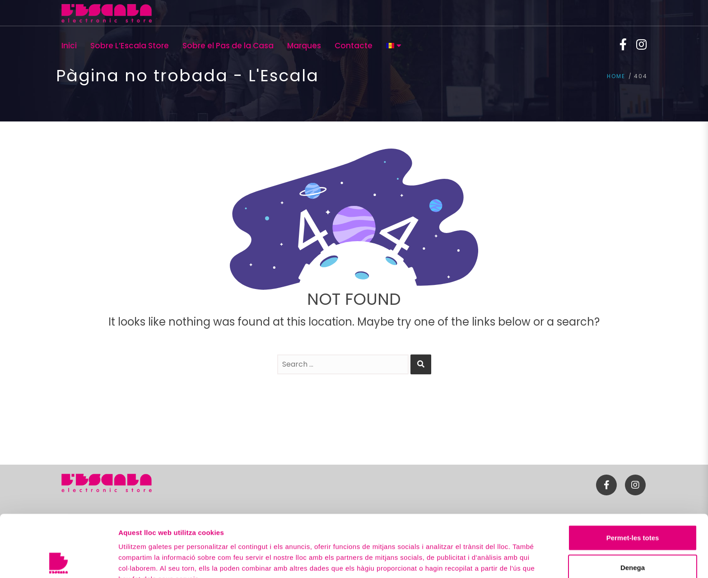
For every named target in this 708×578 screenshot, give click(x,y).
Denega (632, 505)
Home (616, 76)
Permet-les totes (632, 476)
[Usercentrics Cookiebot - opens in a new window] (58, 560)
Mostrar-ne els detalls (153, 560)
